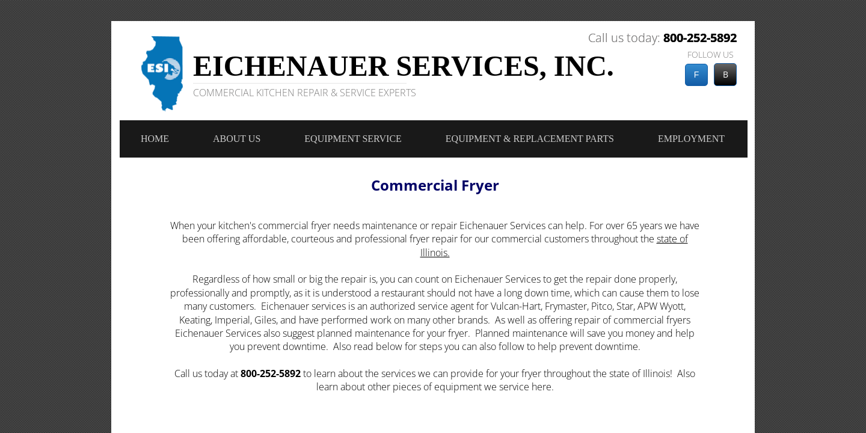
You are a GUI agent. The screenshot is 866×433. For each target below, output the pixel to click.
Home (155, 139)
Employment (691, 139)
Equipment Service (353, 139)
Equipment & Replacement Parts (530, 139)
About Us (236, 139)
